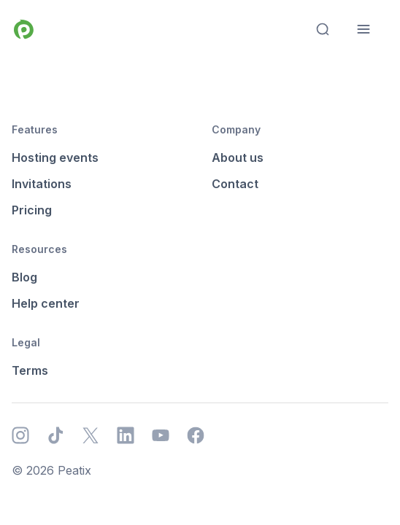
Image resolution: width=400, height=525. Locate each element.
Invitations (42, 183)
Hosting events (55, 157)
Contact (235, 183)
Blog (24, 277)
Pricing (32, 210)
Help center (46, 303)
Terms (30, 370)
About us (238, 157)
